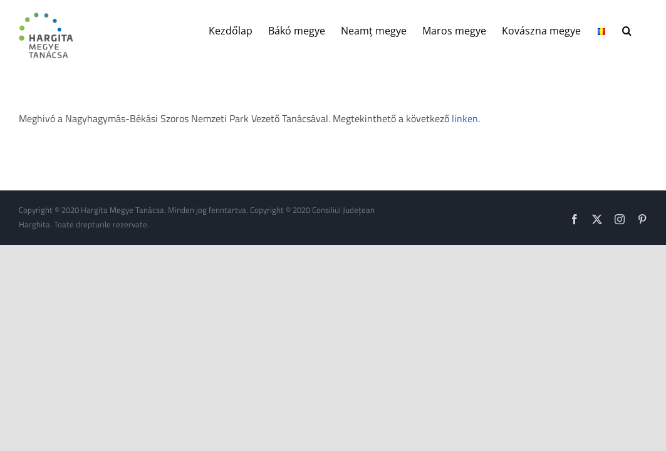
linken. (466, 118)
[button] (642, 29)
